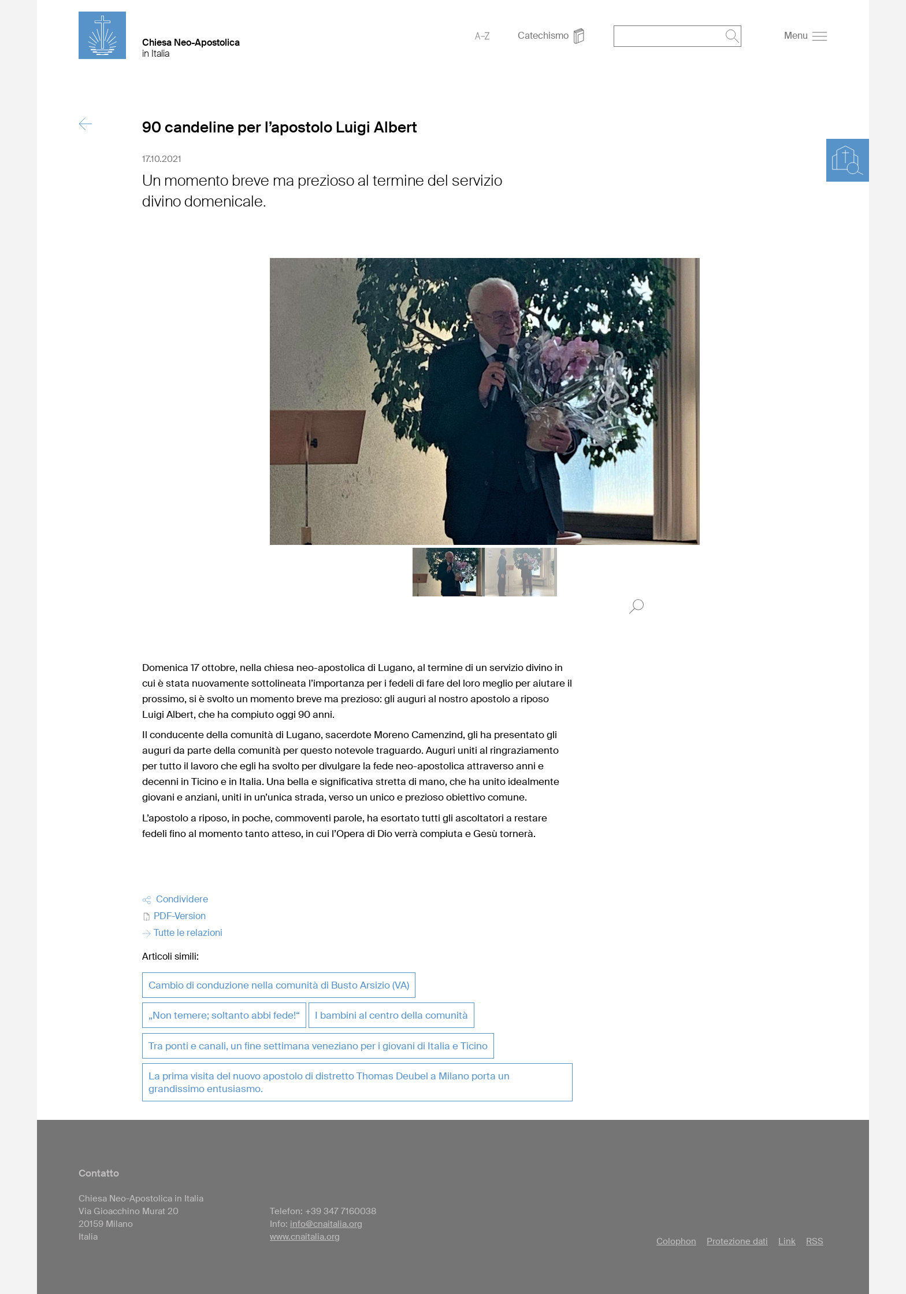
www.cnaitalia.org (305, 1237)
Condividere (175, 899)
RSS (814, 1241)
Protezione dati (737, 1241)
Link (787, 1241)
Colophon (676, 1241)
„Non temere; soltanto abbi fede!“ (224, 1015)
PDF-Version (174, 916)
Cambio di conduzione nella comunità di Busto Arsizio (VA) (278, 985)
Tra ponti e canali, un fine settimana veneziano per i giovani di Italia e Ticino (318, 1045)
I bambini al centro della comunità (391, 1015)
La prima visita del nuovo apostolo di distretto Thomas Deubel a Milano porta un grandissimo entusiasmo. (329, 1082)
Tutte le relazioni (182, 933)
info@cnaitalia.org (326, 1224)
